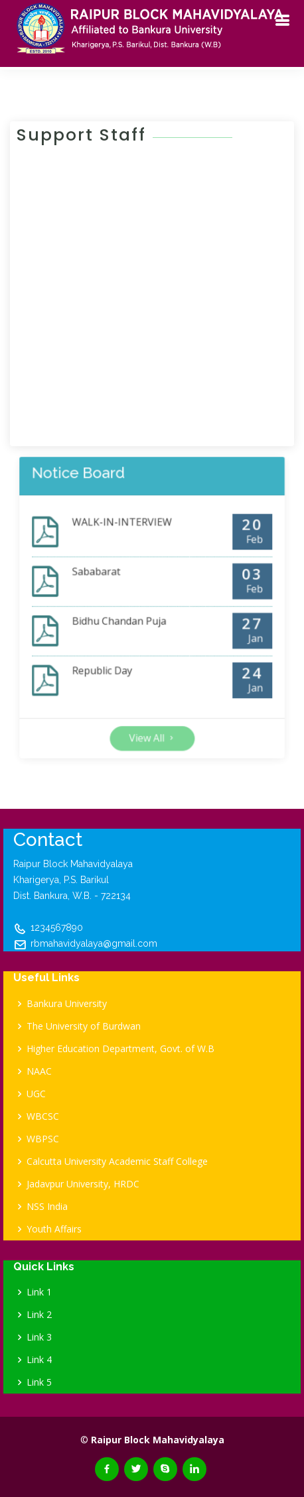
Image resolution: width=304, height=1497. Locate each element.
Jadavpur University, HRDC (83, 1184)
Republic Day (115, 655)
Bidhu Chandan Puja (128, 619)
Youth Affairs (54, 1229)
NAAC (39, 1071)
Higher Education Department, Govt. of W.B (120, 1048)
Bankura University (67, 1003)
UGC (36, 1094)
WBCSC (43, 1116)
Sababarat (111, 582)
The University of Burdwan (84, 1026)
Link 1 (39, 1292)
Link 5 (39, 1382)
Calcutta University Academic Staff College (117, 1161)
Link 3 (39, 1337)
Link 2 (39, 1314)
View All (152, 705)
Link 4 (39, 1359)
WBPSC (43, 1139)
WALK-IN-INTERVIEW (130, 546)
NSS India (47, 1206)
